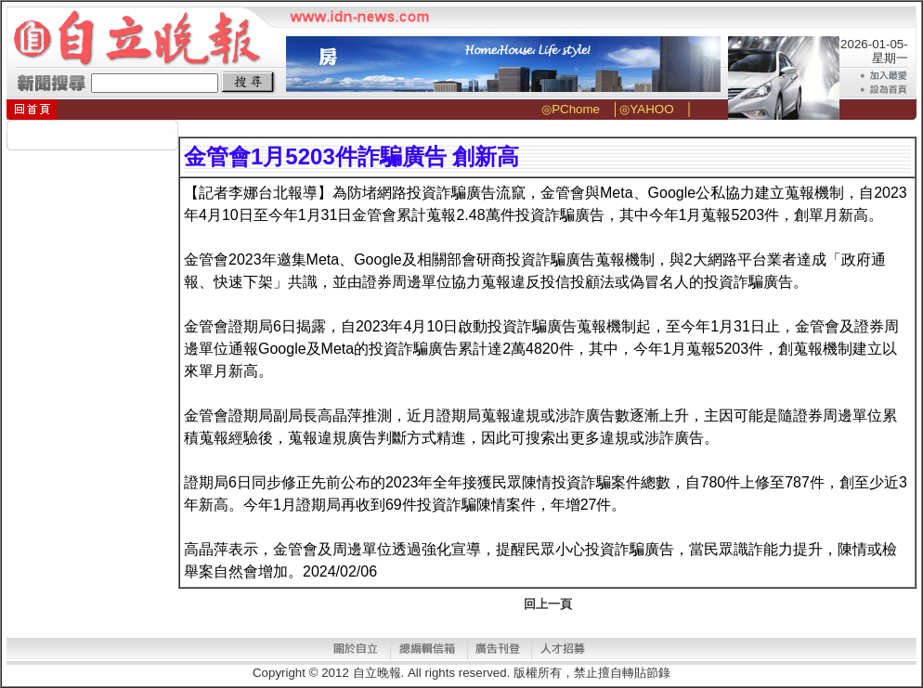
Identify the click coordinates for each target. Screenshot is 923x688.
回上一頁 (548, 604)
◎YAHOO (646, 109)
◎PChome (570, 109)
